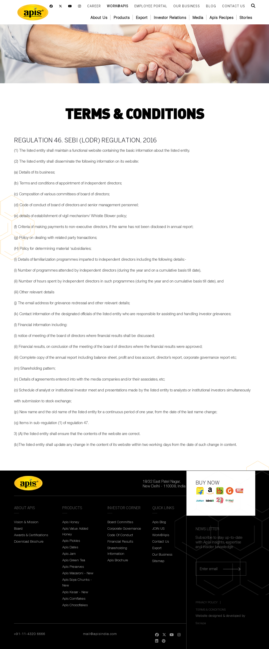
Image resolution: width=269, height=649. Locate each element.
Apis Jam (69, 553)
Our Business (186, 6)
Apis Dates (70, 547)
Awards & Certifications (31, 535)
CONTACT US (233, 6)
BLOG (211, 6)
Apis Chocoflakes (75, 605)
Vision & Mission (26, 522)
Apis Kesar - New (75, 592)
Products (122, 17)
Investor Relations (170, 17)
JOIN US (158, 528)
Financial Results (120, 541)
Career (94, 6)
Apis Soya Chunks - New (77, 582)
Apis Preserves (73, 566)
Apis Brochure (117, 560)
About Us (99, 17)
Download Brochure (29, 541)
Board (18, 528)
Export (142, 17)
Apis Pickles (71, 540)
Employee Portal (150, 6)
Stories (246, 17)
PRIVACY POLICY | (209, 602)
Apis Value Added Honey (75, 531)
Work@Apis (117, 6)
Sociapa (201, 623)
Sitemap (158, 561)
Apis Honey (70, 522)
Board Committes (120, 522)
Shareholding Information (117, 551)
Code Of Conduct (120, 535)
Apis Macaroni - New (77, 573)
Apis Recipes (221, 17)
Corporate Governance (124, 528)
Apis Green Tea (73, 560)
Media (197, 17)
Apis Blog (159, 522)
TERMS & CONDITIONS (211, 609)
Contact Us (160, 541)
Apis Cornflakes (73, 598)
